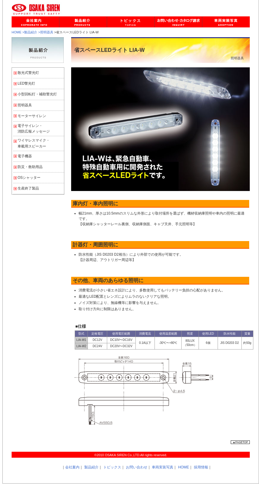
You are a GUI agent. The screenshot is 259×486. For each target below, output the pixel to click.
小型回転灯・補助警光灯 (37, 94)
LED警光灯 (26, 83)
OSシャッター (29, 178)
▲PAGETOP (240, 442)
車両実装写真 (162, 467)
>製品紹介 (29, 32)
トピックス (112, 467)
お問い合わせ (136, 467)
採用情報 (201, 467)
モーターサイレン (32, 116)
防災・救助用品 (30, 167)
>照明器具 (45, 32)
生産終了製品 (28, 188)
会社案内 (72, 467)
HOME (16, 32)
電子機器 (25, 156)
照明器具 (25, 105)
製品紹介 (91, 467)
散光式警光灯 (28, 73)
